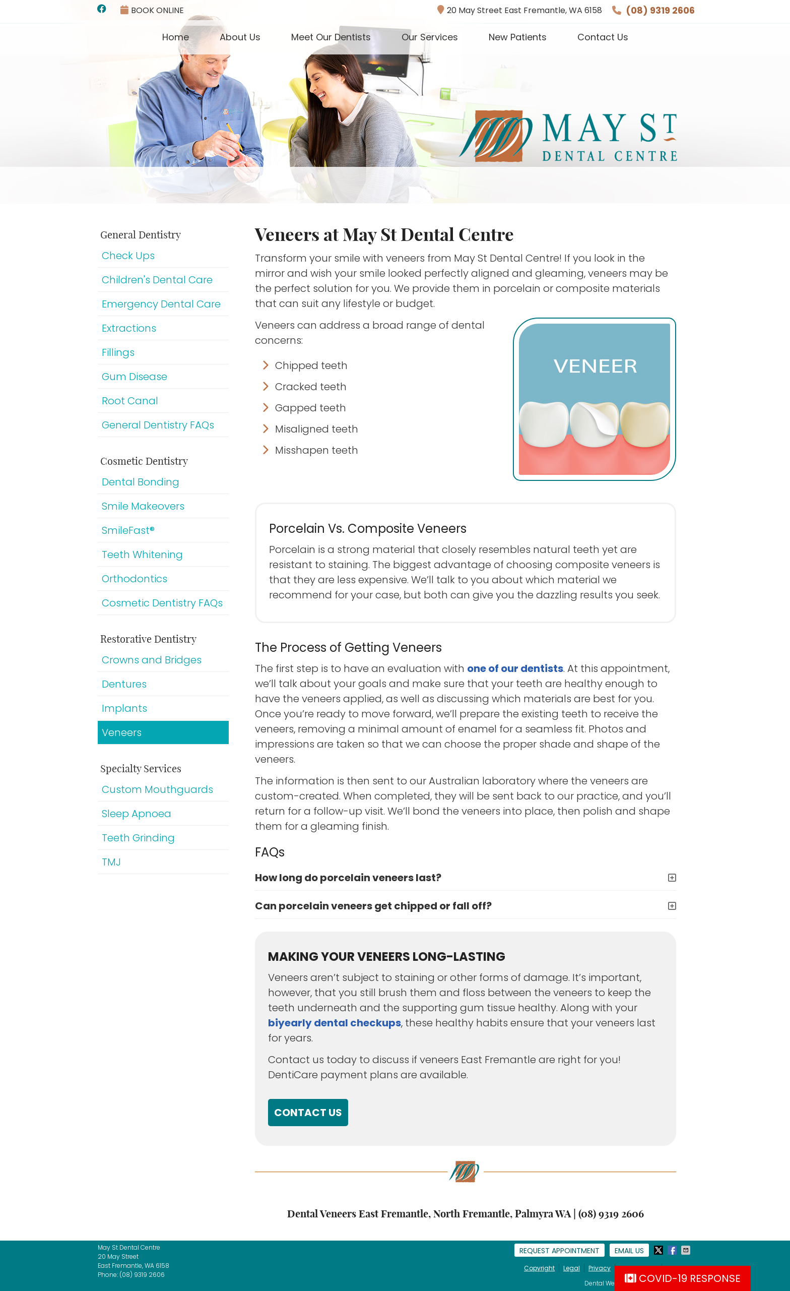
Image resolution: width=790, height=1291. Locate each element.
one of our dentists (515, 668)
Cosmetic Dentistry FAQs (162, 603)
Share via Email (686, 1250)
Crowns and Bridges (152, 660)
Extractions (129, 328)
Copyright (539, 1268)
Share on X (659, 1250)
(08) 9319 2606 (660, 10)
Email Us (629, 1251)
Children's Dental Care (157, 280)
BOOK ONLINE (152, 10)
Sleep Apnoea (136, 814)
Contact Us (602, 37)
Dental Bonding (140, 482)
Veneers (122, 732)
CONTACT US (308, 1112)
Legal (571, 1268)
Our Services (430, 37)
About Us (240, 37)
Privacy (599, 1268)
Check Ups (128, 256)
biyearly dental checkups (334, 1023)
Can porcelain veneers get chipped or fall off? (373, 906)
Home (175, 37)
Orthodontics (134, 579)
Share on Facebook (673, 1250)
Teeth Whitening (142, 554)
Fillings (118, 352)
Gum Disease (134, 377)
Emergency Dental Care (161, 304)
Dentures (124, 684)
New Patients (518, 37)
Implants (124, 708)
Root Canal (130, 401)
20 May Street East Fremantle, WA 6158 (519, 10)
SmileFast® (128, 530)
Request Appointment (559, 1251)
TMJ (111, 862)
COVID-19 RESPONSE (683, 1278)
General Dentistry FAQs (158, 425)
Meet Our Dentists (331, 37)
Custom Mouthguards (157, 789)
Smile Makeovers (143, 506)
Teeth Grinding (138, 838)
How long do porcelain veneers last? (348, 878)
